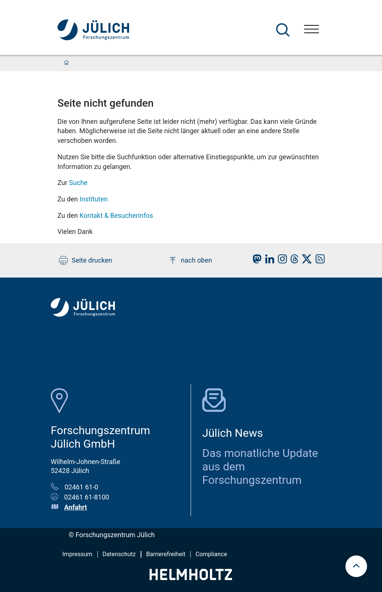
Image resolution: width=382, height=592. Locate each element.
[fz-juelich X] (305, 261)
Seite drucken (85, 260)
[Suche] (282, 30)
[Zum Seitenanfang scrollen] (356, 566)
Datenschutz (119, 554)
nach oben (190, 260)
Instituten (93, 199)
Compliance (211, 554)
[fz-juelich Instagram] (280, 261)
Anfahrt (75, 507)
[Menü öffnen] (311, 30)
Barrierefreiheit (165, 554)
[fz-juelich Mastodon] (255, 261)
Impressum (77, 554)
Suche (78, 183)
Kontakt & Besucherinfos (116, 215)
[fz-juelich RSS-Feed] (318, 261)
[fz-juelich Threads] (292, 261)
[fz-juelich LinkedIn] (268, 261)
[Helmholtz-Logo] (191, 578)
